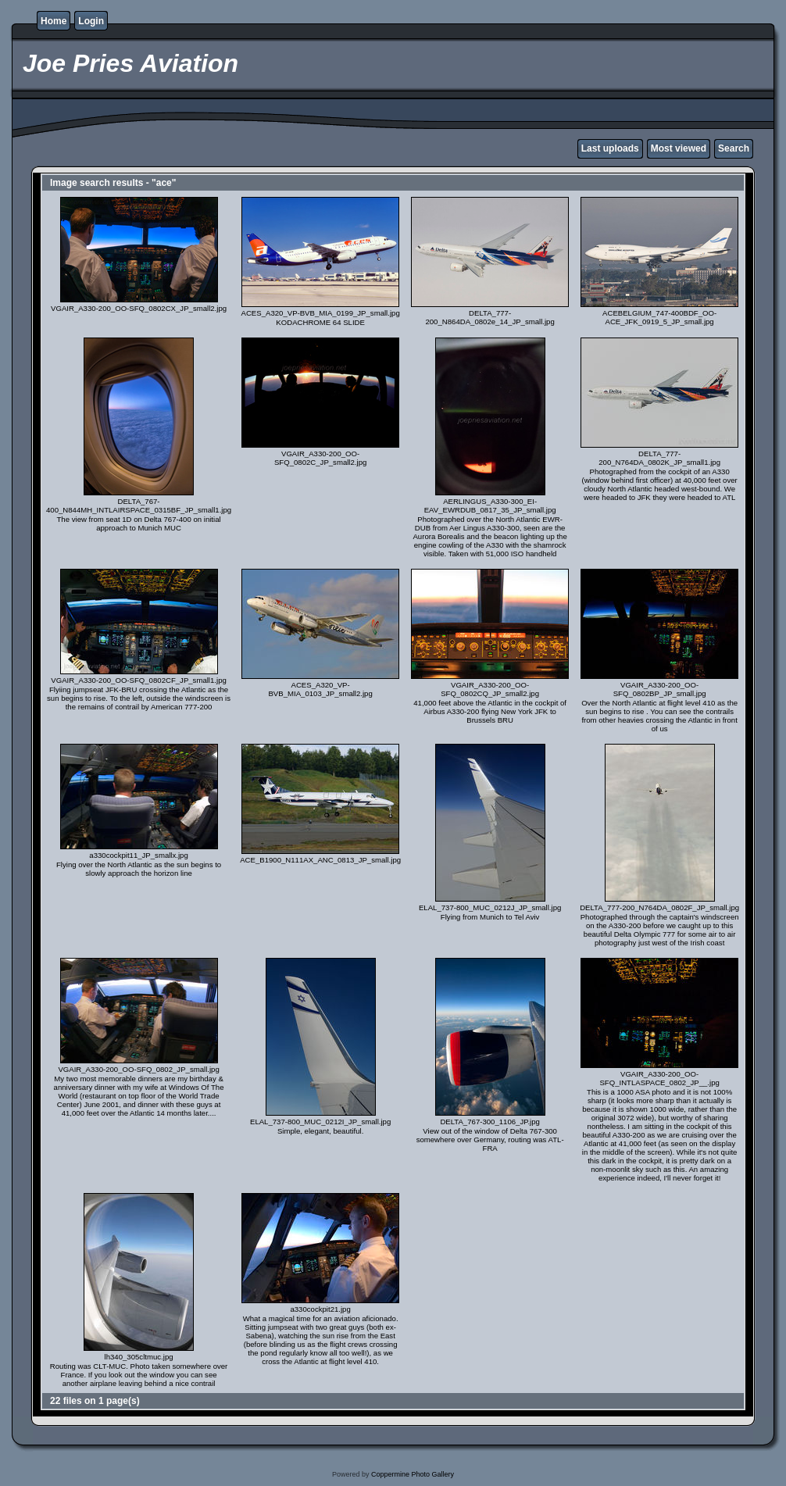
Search (733, 148)
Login (91, 21)
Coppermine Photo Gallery (412, 1474)
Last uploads (610, 148)
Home (53, 21)
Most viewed (678, 148)
